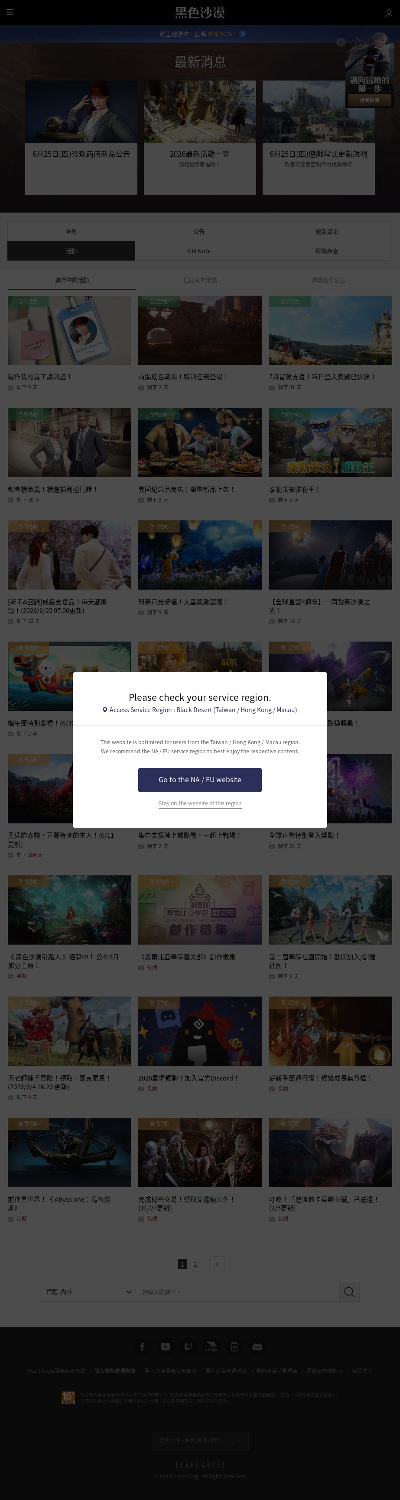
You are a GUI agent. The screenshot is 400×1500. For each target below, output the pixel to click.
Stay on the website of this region (200, 803)
